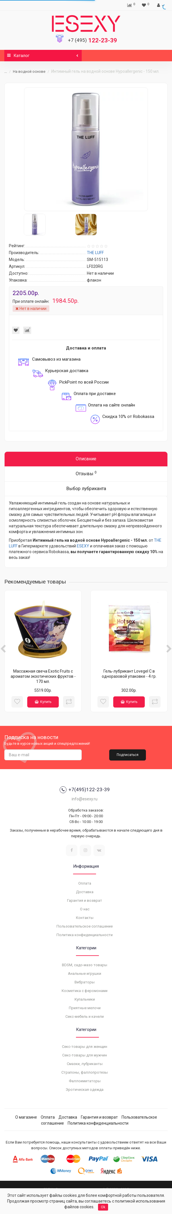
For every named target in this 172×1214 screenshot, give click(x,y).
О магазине (26, 1117)
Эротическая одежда (84, 1089)
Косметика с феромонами (85, 991)
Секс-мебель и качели (84, 1016)
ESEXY (83, 546)
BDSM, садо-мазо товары (84, 965)
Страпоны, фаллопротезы (84, 1072)
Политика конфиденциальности (84, 935)
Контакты (84, 918)
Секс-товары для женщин (84, 1046)
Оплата (84, 883)
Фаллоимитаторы (85, 1081)
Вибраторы (85, 982)
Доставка (84, 892)
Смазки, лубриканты (85, 1064)
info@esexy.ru (84, 799)
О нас (84, 909)
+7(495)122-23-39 (85, 789)
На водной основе (29, 71)
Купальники (85, 999)
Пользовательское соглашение (84, 926)
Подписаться (127, 755)
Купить (43, 702)
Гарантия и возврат (84, 900)
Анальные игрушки (84, 973)
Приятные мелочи (85, 1008)
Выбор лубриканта (86, 488)
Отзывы (86, 473)
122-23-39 (92, 40)
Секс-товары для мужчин (84, 1055)
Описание (86, 458)
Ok (103, 1207)
